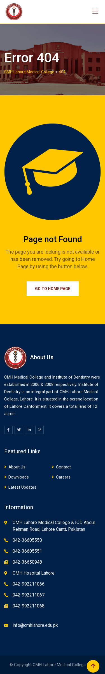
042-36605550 (27, 540)
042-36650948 (27, 562)
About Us (16, 467)
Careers (63, 477)
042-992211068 (29, 606)
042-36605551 (27, 551)
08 (51, 384)
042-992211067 (29, 595)
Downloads (18, 477)
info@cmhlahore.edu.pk (35, 625)
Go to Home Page (52, 288)
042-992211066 (29, 584)
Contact (63, 467)
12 (95, 406)
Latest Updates (22, 487)
